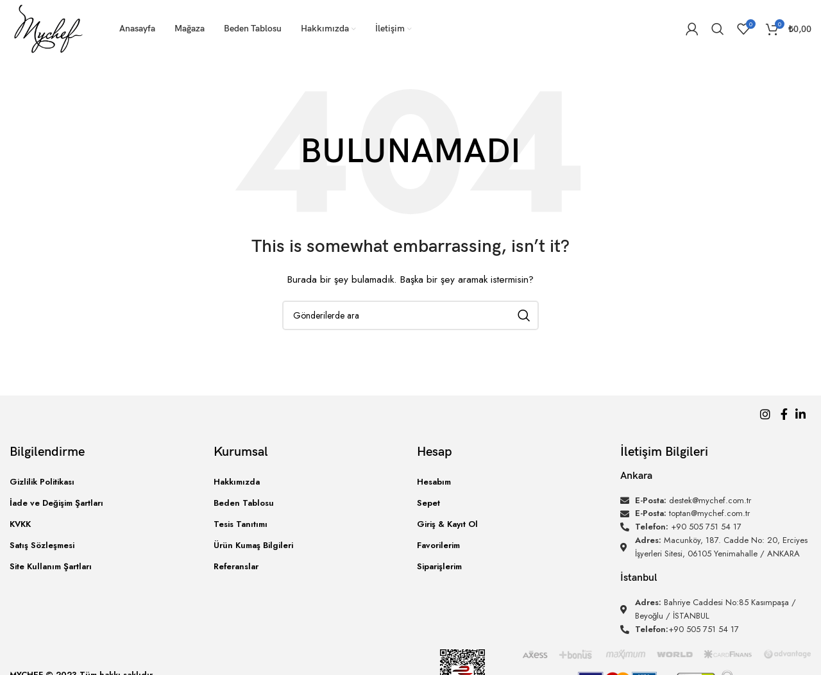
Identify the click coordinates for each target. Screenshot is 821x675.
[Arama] (718, 29)
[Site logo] (48, 27)
